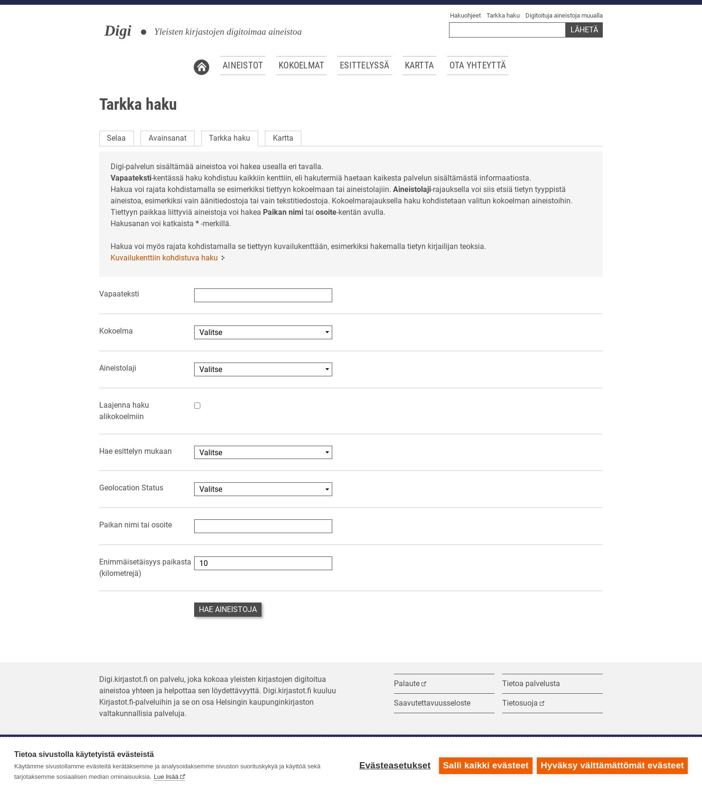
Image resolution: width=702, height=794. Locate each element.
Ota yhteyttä (477, 65)
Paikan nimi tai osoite (135, 524)
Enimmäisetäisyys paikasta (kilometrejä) (145, 567)
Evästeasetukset (394, 765)
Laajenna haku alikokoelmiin (124, 411)
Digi (117, 30)
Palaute (407, 683)
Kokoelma (116, 330)
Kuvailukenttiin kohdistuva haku (164, 257)
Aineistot (243, 65)
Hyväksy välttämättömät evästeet (612, 765)
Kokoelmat (302, 65)
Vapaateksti (119, 293)
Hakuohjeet (465, 15)
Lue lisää (166, 776)
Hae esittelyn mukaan (135, 451)
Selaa (116, 138)
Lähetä (584, 29)
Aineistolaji (117, 368)
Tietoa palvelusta (531, 683)
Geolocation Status (131, 487)
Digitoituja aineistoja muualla (564, 15)
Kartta (419, 65)
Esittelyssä (364, 65)
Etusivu (201, 65)
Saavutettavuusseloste (432, 703)
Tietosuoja (520, 703)
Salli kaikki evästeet (486, 765)
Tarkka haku (503, 15)
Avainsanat (168, 138)
